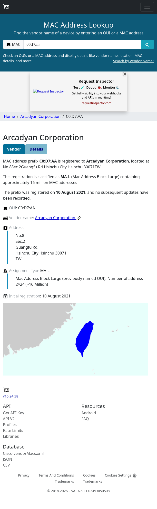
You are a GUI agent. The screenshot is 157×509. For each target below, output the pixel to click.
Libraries (11, 436)
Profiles (10, 424)
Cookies (89, 475)
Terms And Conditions (56, 475)
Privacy (23, 475)
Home (9, 116)
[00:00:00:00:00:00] (82, 44)
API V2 (9, 418)
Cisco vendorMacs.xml (23, 453)
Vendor (14, 149)
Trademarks (64, 481)
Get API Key (13, 413)
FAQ (85, 418)
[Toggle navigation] (147, 7)
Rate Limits (13, 430)
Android (88, 413)
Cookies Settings (121, 475)
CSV (6, 465)
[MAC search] (147, 44)
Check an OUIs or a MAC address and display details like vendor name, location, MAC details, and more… (78, 58)
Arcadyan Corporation (40, 116)
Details (36, 149)
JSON (7, 459)
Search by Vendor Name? (133, 61)
